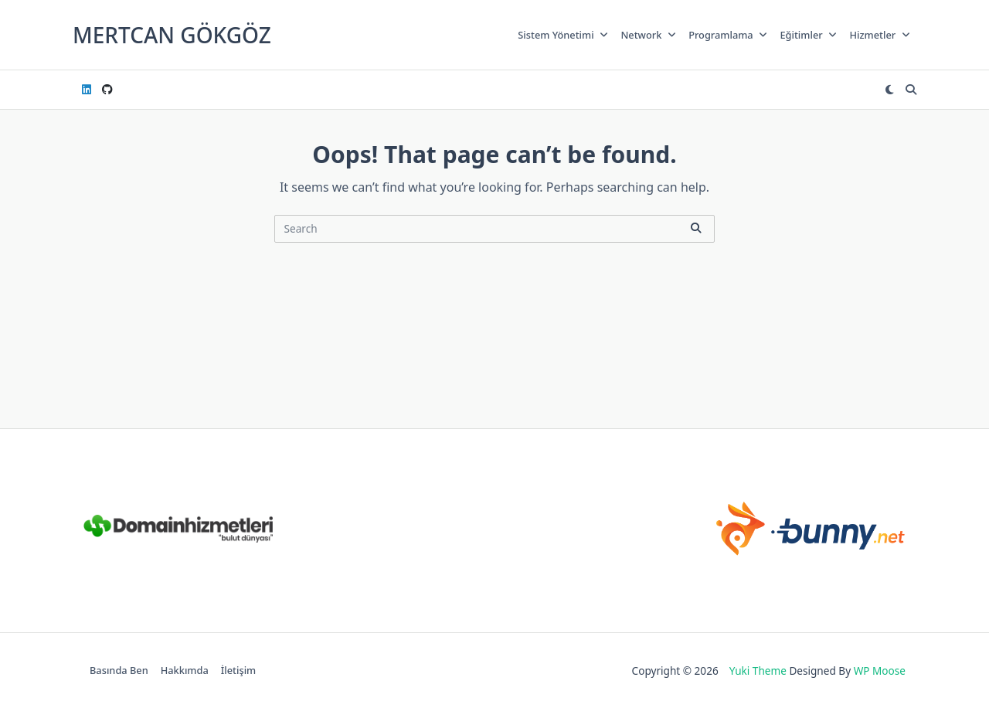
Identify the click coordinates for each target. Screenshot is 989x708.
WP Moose (880, 670)
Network (648, 35)
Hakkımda (185, 671)
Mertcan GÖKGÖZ (172, 34)
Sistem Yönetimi (563, 35)
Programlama (727, 35)
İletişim (238, 671)
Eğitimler (808, 35)
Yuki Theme (758, 670)
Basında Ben (119, 671)
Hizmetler (879, 35)
